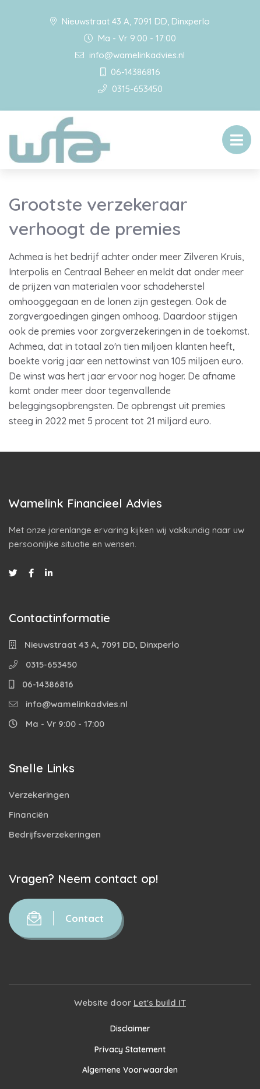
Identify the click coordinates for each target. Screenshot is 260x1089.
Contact (65, 918)
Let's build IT (159, 1002)
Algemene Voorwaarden (130, 1070)
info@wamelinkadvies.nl (130, 55)
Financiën (28, 814)
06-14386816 (130, 71)
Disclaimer (130, 1028)
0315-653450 (130, 88)
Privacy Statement (130, 1049)
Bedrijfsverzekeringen (55, 834)
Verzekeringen (39, 794)
